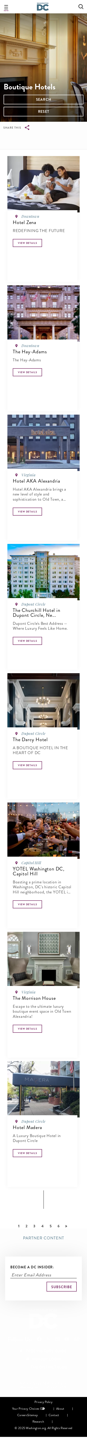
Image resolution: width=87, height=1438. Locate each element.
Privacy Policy (43, 1402)
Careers (22, 1415)
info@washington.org (60, 1392)
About (60, 1409)
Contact (54, 1415)
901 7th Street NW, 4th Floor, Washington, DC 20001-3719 (43, 1385)
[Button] (27, 243)
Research (38, 1421)
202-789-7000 (22, 1392)
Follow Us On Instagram (57, 1339)
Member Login (46, 1359)
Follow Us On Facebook (39, 1339)
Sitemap (32, 1415)
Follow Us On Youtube (66, 1339)
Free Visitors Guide (46, 1351)
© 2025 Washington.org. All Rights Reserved (43, 1428)
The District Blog (49, 1367)
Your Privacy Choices (25, 1409)
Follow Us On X (48, 1339)
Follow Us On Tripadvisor (77, 1339)
